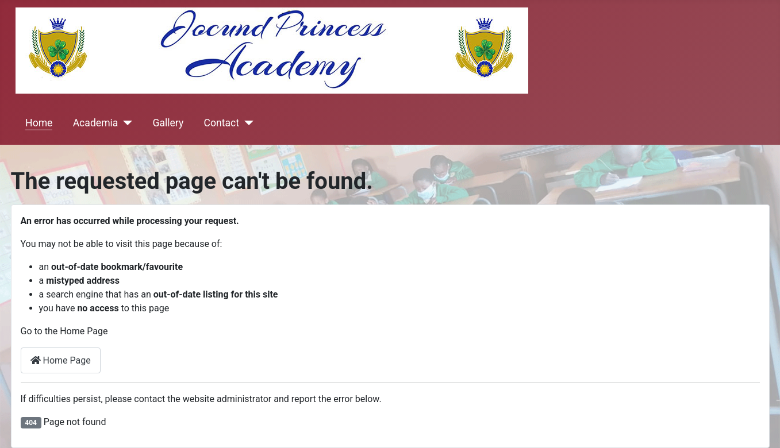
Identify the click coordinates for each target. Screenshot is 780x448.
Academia (95, 123)
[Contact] (246, 122)
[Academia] (125, 122)
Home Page (60, 360)
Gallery (167, 123)
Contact (221, 123)
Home (38, 123)
